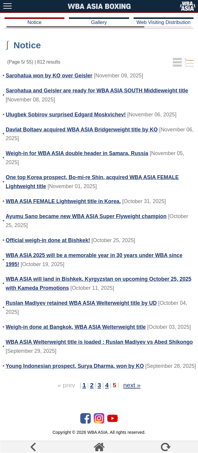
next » (131, 385)
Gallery (99, 22)
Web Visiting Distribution (164, 22)
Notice (34, 22)
